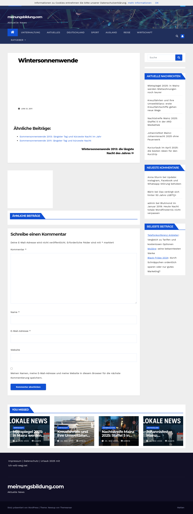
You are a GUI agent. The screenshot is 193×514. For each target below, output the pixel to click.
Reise (127, 32)
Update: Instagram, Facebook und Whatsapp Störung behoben (164, 180)
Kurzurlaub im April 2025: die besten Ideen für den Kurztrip (163, 151)
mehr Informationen (140, 2)
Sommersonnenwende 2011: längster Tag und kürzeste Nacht (55, 140)
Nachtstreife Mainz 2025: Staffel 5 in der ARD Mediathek (163, 121)
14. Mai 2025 (156, 441)
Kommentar (18, 249)
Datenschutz (31, 461)
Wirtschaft (144, 32)
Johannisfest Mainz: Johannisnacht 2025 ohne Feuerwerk (163, 136)
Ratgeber (18, 40)
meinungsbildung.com (25, 17)
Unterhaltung (30, 32)
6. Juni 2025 (23, 441)
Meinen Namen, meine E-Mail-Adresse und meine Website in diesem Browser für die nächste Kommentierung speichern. (65, 375)
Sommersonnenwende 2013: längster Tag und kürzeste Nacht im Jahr (60, 136)
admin (36, 441)
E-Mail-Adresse (21, 331)
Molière (152, 248)
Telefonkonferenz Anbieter (163, 235)
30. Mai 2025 (67, 441)
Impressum (14, 461)
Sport (95, 32)
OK (156, 2)
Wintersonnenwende (48, 60)
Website (15, 349)
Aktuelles (53, 32)
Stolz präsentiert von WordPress (23, 507)
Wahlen (180, 507)
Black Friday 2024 (158, 257)
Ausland (111, 32)
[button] (177, 36)
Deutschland (76, 32)
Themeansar (66, 507)
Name (15, 312)
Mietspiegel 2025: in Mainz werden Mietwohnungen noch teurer (163, 89)
